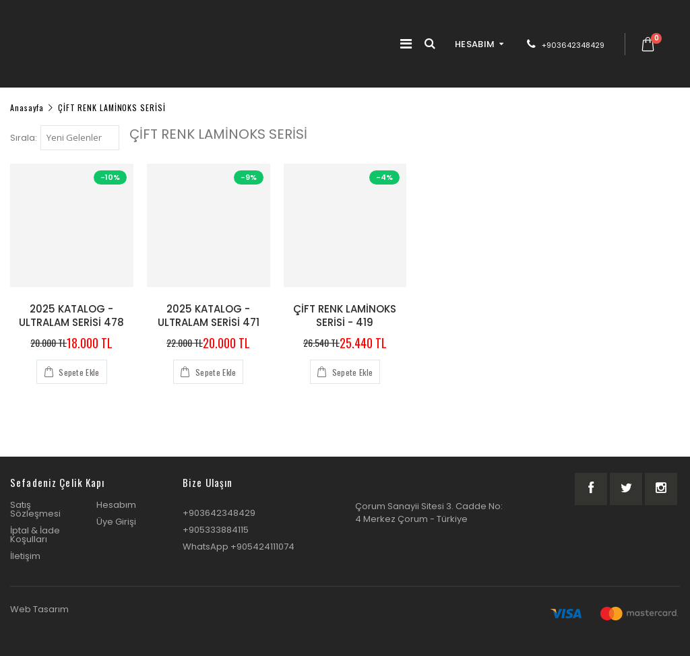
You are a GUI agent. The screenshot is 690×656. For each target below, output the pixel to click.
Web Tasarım (39, 609)
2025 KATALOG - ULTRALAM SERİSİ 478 (71, 315)
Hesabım (116, 504)
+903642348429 (573, 45)
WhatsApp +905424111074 (238, 546)
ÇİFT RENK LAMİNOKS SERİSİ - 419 (344, 315)
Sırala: (23, 137)
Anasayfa (27, 106)
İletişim (25, 556)
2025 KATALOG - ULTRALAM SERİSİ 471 (208, 315)
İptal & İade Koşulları (35, 535)
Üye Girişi (116, 521)
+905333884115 (216, 529)
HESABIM (475, 44)
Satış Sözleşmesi (35, 509)
